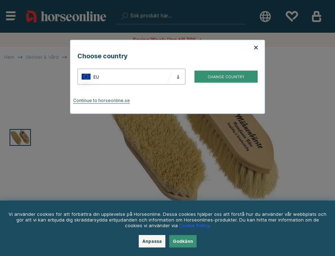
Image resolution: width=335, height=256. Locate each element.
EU (96, 76)
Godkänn (183, 241)
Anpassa (152, 241)
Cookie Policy (194, 225)
